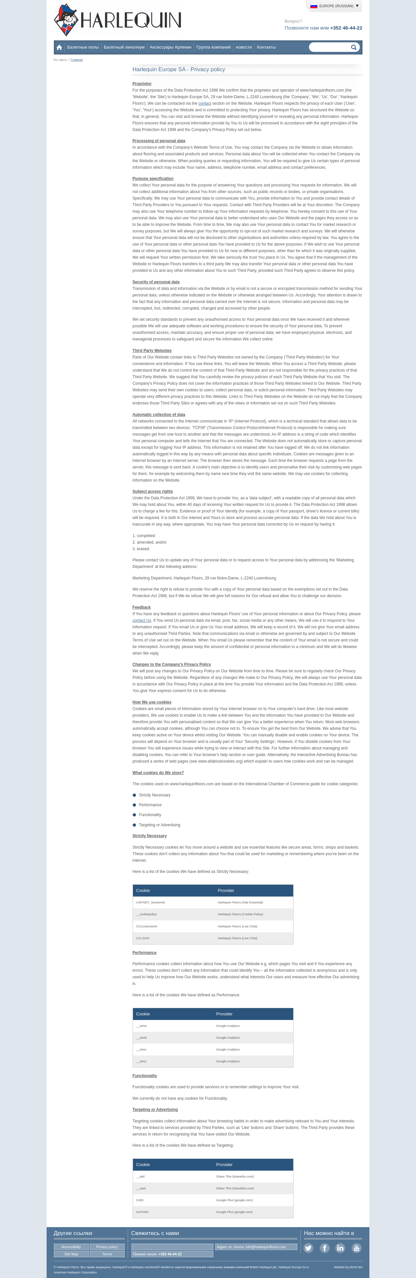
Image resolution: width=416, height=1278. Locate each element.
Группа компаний (214, 47)
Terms (107, 1254)
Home (60, 47)
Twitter (308, 1248)
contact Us (142, 620)
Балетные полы (83, 47)
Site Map (71, 1254)
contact (204, 103)
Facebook (324, 1248)
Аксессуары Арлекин (170, 47)
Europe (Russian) (331, 6)
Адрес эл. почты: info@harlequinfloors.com (251, 1247)
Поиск (354, 47)
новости (244, 47)
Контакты (266, 47)
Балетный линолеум (124, 47)
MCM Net (356, 1267)
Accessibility (71, 1247)
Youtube (356, 1248)
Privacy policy (107, 1247)
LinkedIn (340, 1248)
